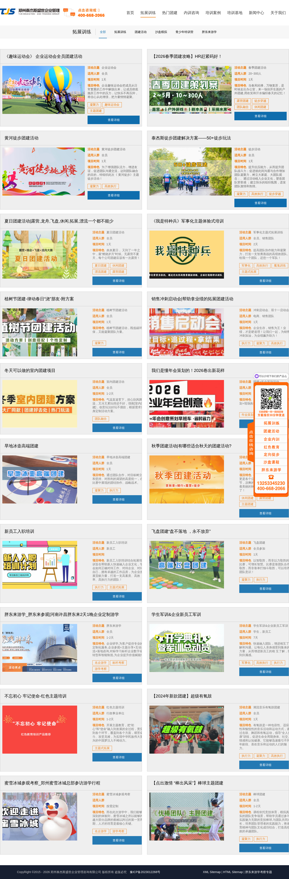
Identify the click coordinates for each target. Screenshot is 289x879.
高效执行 (110, 186)
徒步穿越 (260, 100)
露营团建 (243, 100)
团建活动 (141, 32)
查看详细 (114, 120)
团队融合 (243, 107)
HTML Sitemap (233, 872)
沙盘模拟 (161, 32)
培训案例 (213, 13)
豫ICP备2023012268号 (145, 872)
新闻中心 (256, 13)
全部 (103, 32)
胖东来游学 (209, 32)
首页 (130, 13)
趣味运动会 (112, 104)
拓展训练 (148, 13)
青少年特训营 (184, 32)
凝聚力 (94, 104)
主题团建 (96, 110)
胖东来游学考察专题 (258, 872)
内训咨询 (191, 13)
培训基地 (234, 13)
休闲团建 (260, 107)
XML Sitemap (212, 872)
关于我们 (278, 13)
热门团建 (169, 13)
